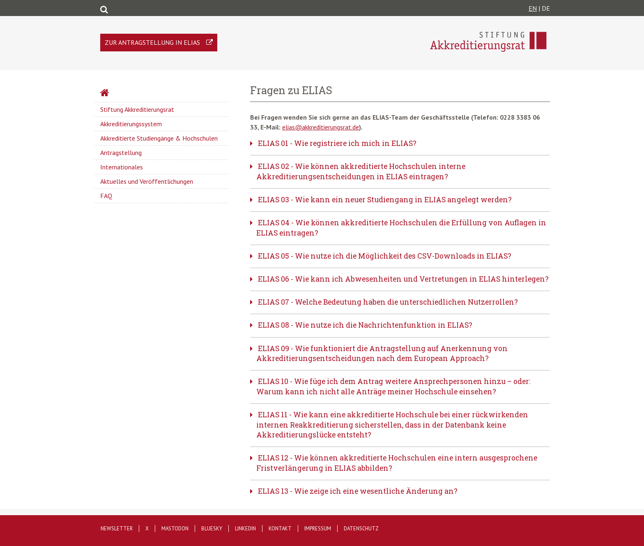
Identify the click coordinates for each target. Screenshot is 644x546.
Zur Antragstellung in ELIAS (152, 42)
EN (533, 8)
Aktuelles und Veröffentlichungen (146, 181)
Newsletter (117, 528)
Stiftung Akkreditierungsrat (137, 109)
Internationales (121, 167)
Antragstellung (121, 152)
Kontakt (280, 528)
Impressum (317, 528)
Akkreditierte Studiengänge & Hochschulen (159, 138)
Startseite (126, 94)
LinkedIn (245, 528)
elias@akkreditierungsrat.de (320, 127)
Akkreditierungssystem (131, 124)
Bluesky (211, 528)
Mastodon (175, 528)
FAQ (106, 196)
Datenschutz (361, 528)
